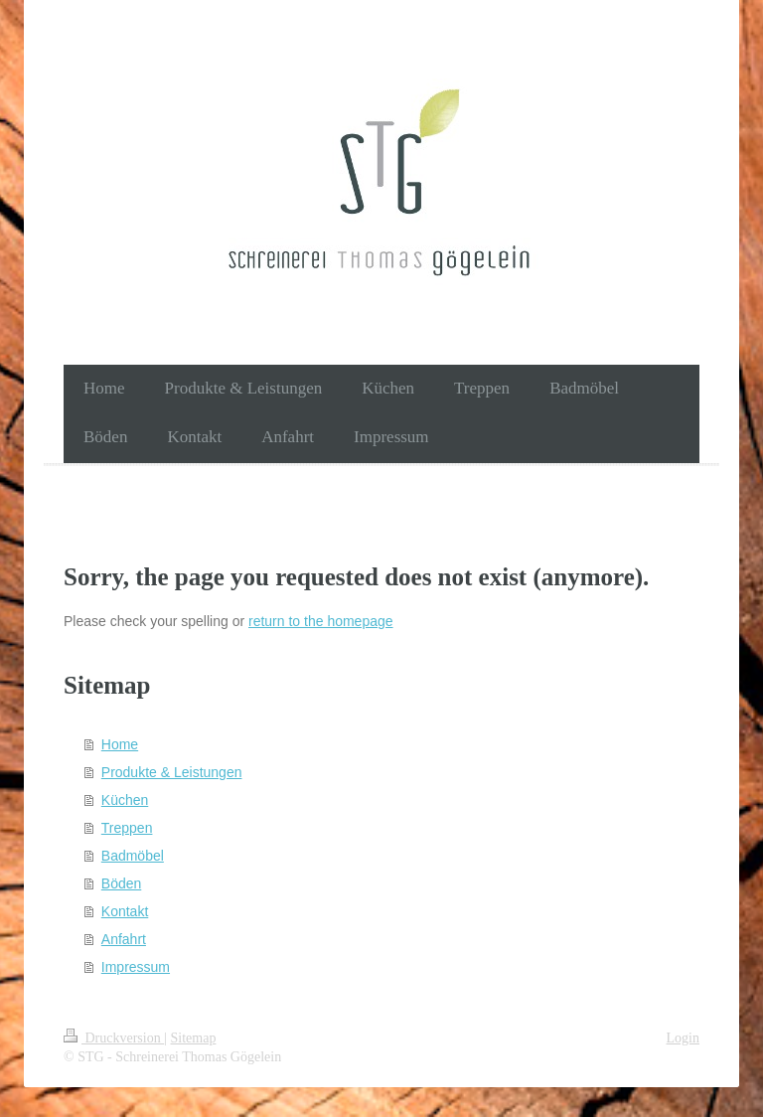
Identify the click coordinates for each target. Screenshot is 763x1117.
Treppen (127, 828)
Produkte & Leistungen (171, 772)
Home (119, 744)
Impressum (135, 967)
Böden (121, 883)
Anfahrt (123, 939)
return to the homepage (320, 621)
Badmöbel (132, 856)
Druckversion (114, 1038)
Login (683, 1038)
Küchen (124, 800)
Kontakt (124, 911)
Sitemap (194, 1038)
